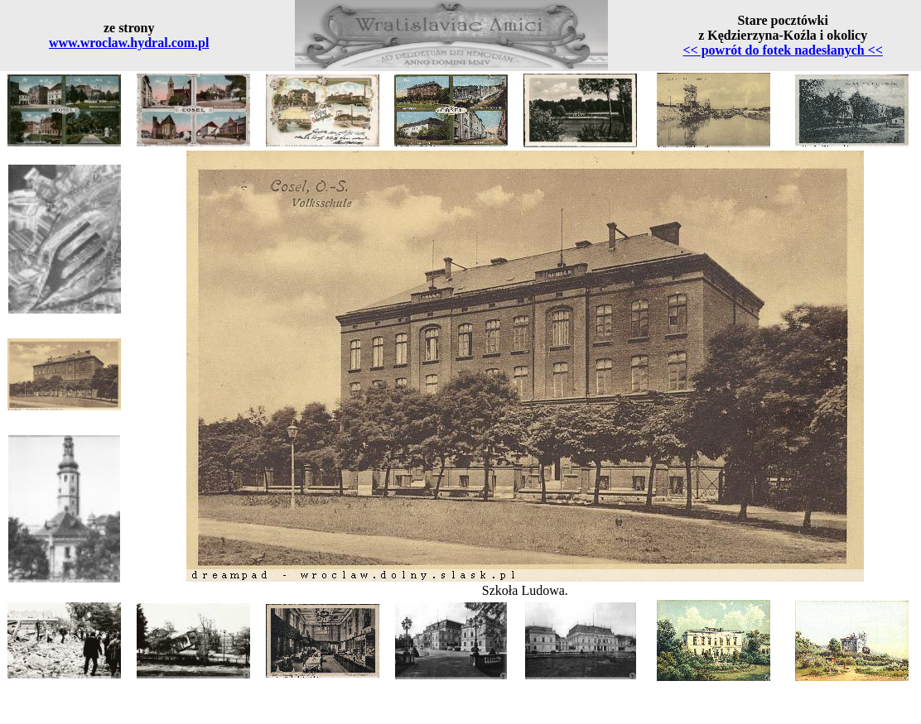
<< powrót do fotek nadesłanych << (782, 50)
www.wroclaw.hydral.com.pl (129, 43)
